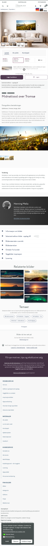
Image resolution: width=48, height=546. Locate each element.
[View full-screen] (45, 129)
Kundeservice (8, 447)
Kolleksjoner (4, 9)
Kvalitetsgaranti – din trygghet (11, 463)
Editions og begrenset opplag (11, 389)
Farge (4, 499)
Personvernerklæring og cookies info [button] (14, 531)
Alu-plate (5, 420)
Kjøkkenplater (7, 432)
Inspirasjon (22, 2)
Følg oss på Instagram (19, 373)
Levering (5, 468)
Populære (12, 9)
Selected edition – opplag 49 (10, 83)
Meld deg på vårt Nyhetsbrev (12, 363)
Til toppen (24, 326)
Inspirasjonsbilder (8, 397)
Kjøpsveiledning (7, 401)
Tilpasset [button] (15, 541)
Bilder (4, 2)
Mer (40, 60)
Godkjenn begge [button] (26, 541)
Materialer (7, 416)
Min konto (5, 455)
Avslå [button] (7, 541)
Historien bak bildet (8, 410)
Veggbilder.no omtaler (9, 393)
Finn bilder (7, 483)
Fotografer (42, 2)
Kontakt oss (6, 451)
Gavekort (5, 441)
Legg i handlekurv (12, 77)
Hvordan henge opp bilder (10, 406)
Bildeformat (6, 503)
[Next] (45, 140)
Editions (5, 494)
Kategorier (6, 490)
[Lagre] (36, 77)
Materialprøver (7, 437)
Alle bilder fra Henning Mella (22, 218)
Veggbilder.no (8, 381)
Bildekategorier (24, 340)
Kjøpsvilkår (6, 472)
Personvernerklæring (9, 476)
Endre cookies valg (32, 347)
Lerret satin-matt (7, 424)
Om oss (5, 385)
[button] (4, 534)
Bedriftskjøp (6, 459)
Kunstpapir (6, 428)
